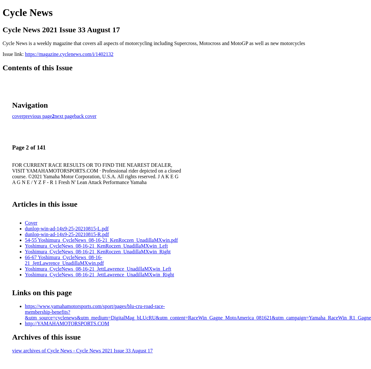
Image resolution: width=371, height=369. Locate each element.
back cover (85, 116)
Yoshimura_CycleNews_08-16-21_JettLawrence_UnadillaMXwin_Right (99, 274)
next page (64, 116)
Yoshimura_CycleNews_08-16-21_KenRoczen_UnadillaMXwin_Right (98, 251)
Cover (31, 223)
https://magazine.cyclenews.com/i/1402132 (69, 54)
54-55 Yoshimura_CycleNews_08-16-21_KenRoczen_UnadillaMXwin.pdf (101, 240)
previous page (38, 116)
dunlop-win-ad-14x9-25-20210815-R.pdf (67, 234)
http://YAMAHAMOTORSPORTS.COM (67, 323)
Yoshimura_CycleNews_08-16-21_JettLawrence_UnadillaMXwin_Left (98, 269)
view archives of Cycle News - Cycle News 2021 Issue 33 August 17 (82, 350)
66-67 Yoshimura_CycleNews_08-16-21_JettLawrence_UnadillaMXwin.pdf (64, 260)
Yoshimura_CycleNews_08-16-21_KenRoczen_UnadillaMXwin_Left (96, 246)
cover (18, 116)
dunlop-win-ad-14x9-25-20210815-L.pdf (67, 228)
